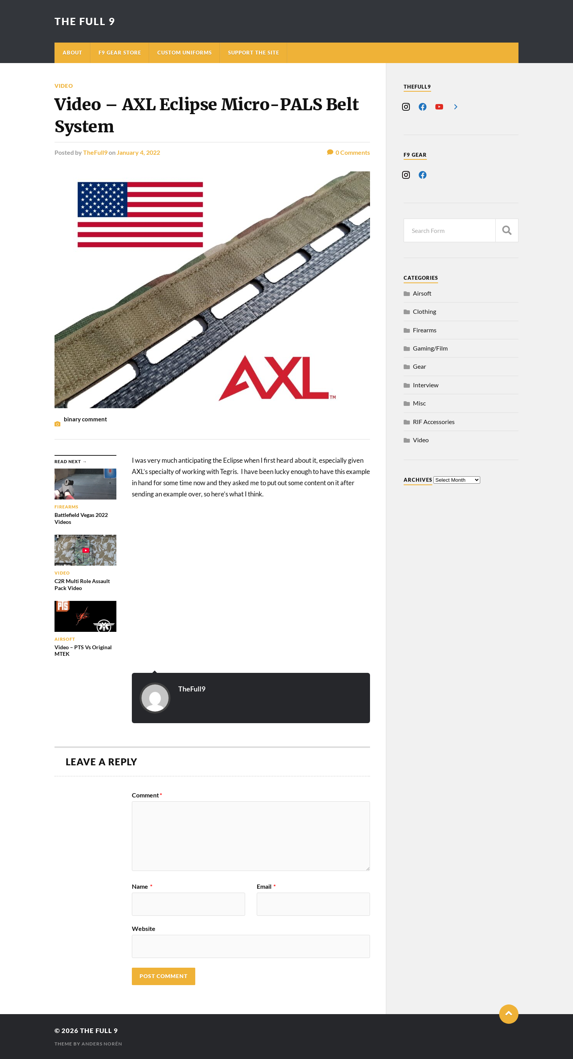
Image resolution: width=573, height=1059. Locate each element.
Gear (419, 366)
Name (142, 886)
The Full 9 (85, 21)
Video (64, 85)
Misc (419, 403)
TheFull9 (95, 152)
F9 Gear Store (120, 53)
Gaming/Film (430, 348)
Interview (425, 384)
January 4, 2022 (138, 152)
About (72, 53)
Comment (147, 795)
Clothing (424, 311)
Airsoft (422, 293)
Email (266, 886)
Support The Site (253, 53)
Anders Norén (102, 1044)
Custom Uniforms (184, 53)
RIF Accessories (434, 421)
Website (143, 928)
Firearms (425, 330)
